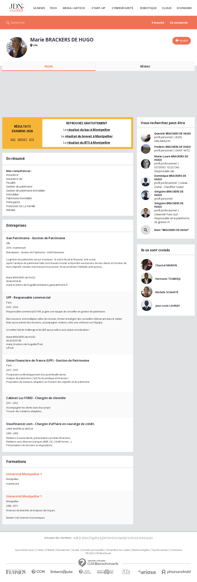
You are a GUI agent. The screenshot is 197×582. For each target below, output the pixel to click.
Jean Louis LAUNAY (167, 305)
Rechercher (18, 22)
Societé (75, 550)
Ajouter (183, 40)
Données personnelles (93, 550)
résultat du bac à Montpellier (88, 130)
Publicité (50, 550)
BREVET (22, 139)
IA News (39, 8)
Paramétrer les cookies (118, 550)
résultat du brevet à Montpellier (89, 136)
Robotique (148, 8)
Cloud (167, 8)
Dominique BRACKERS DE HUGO (170, 177)
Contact (40, 550)
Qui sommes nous (24, 550)
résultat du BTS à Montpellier (88, 142)
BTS (31, 139)
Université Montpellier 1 (24, 474)
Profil (48, 66)
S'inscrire (158, 22)
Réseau (145, 66)
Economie (184, 8)
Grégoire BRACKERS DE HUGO (169, 193)
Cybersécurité (122, 8)
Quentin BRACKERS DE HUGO (172, 133)
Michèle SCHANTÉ (166, 292)
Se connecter (179, 22)
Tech (53, 8)
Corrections (176, 550)
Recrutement (63, 550)
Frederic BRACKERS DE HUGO (172, 147)
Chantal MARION (166, 265)
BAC (13, 139)
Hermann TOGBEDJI (167, 279)
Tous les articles (160, 550)
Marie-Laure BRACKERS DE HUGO (171, 158)
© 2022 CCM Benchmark (98, 553)
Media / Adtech (74, 8)
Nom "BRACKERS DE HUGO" (171, 230)
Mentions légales (140, 550)
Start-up (98, 8)
